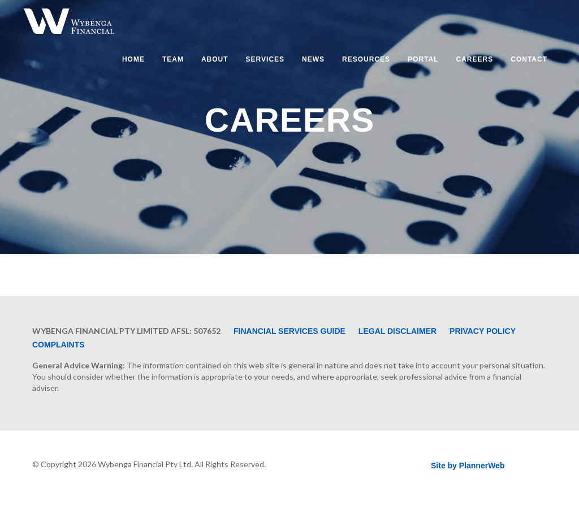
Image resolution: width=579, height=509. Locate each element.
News (313, 59)
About (214, 59)
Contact (529, 59)
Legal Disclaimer (397, 331)
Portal (423, 59)
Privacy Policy (483, 331)
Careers (475, 59)
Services (265, 59)
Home (133, 59)
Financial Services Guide (289, 331)
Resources (366, 59)
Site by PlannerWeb (467, 465)
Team (173, 59)
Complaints (58, 344)
